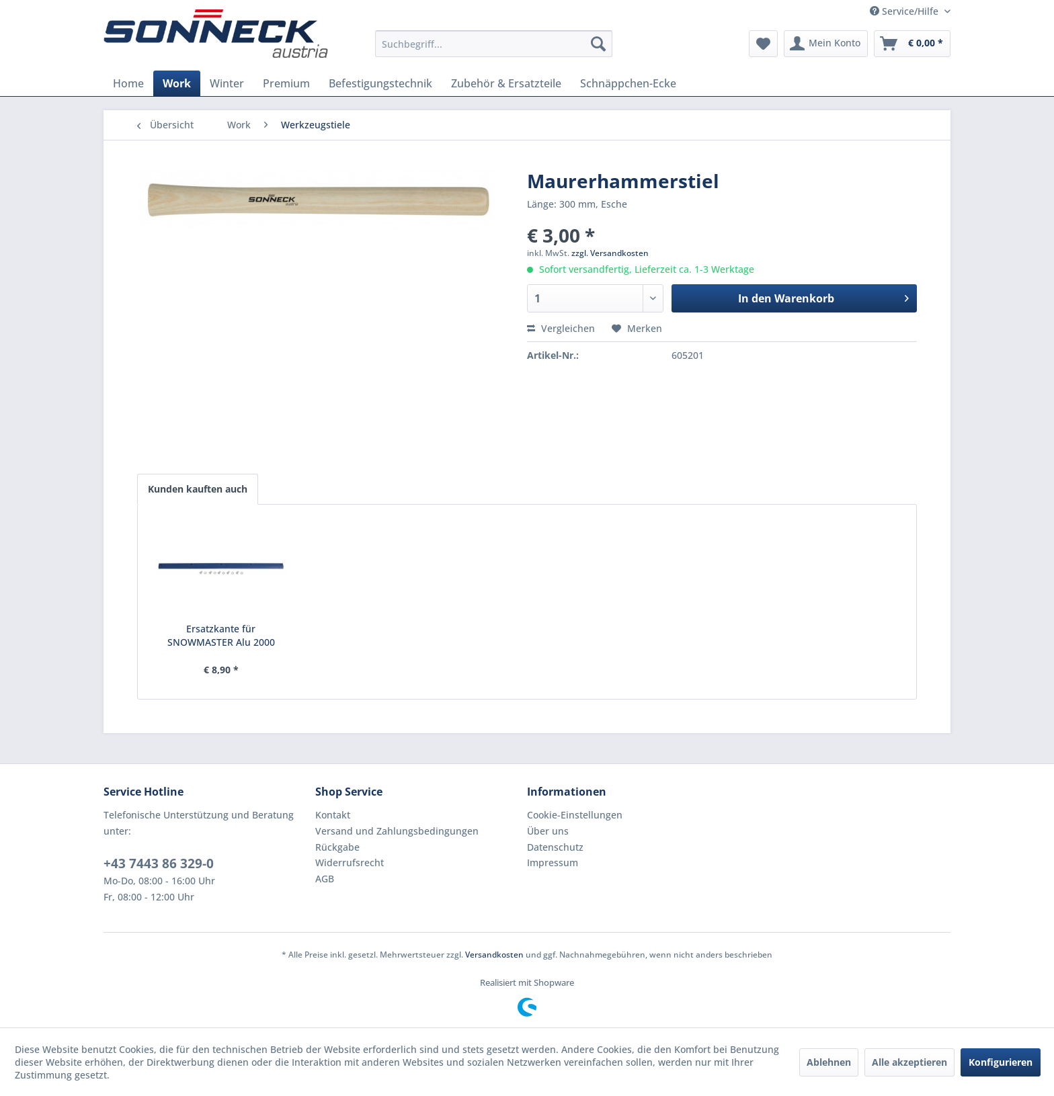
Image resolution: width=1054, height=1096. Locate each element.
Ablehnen (829, 1062)
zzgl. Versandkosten (610, 253)
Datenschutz (555, 847)
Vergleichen (561, 328)
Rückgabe (337, 847)
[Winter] (226, 83)
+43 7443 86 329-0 (159, 863)
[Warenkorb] (912, 43)
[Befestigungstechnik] (380, 83)
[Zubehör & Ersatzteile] (506, 83)
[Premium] (286, 83)
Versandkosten (494, 954)
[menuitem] (493, 43)
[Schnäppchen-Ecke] (628, 83)
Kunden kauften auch (197, 488)
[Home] (128, 83)
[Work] (176, 83)
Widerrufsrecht (349, 862)
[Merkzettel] (763, 43)
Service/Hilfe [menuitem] (905, 11)
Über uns (548, 831)
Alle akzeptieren (909, 1062)
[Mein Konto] (826, 43)
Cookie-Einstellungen (574, 814)
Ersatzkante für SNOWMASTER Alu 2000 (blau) (221, 635)
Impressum (552, 862)
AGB (324, 878)
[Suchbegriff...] (493, 43)
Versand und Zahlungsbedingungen (397, 831)
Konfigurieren (1000, 1062)
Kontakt (332, 814)
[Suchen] (598, 43)
